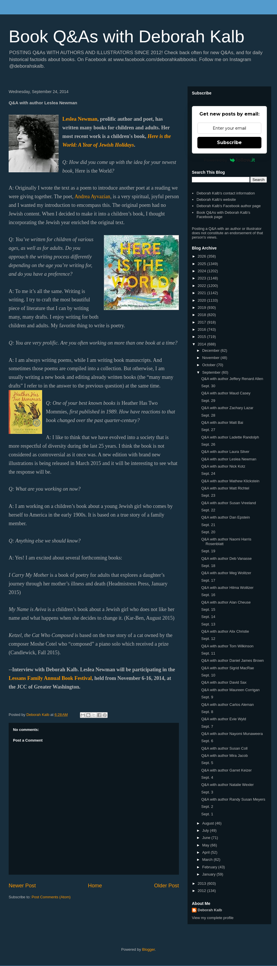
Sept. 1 (207, 814)
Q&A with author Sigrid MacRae (227, 668)
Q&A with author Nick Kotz (223, 466)
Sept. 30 (208, 386)
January (209, 874)
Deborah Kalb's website (216, 199)
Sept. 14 (208, 617)
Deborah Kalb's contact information (225, 193)
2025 (202, 264)
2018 (202, 315)
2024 (202, 271)
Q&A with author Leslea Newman (228, 459)
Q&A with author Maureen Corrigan (230, 690)
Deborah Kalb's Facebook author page (228, 206)
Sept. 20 (208, 532)
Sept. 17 (208, 580)
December (211, 350)
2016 (202, 329)
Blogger (148, 949)
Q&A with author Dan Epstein (225, 517)
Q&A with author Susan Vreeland (228, 503)
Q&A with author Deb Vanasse (226, 558)
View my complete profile (212, 918)
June (207, 837)
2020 (202, 300)
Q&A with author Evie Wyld (223, 719)
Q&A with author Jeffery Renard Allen (232, 379)
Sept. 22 (208, 510)
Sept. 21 (208, 525)
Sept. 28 (208, 415)
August (208, 823)
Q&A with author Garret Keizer (226, 770)
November (211, 358)
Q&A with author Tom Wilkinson (227, 646)
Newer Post (22, 886)
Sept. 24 (208, 473)
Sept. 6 (207, 741)
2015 (202, 336)
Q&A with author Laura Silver (225, 451)
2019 (202, 307)
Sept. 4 (207, 777)
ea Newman (84, 119)
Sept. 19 (208, 551)
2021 (202, 293)
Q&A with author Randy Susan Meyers (233, 799)
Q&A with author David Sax (223, 682)
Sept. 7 (207, 726)
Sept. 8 (207, 712)
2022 (202, 285)
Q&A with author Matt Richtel (225, 488)
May (206, 845)
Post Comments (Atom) (51, 897)
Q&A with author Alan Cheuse (225, 602)
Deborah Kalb (210, 910)
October (209, 365)
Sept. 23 (208, 495)
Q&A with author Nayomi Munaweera (232, 733)
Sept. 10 (208, 675)
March (208, 859)
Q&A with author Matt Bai (222, 422)
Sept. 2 (207, 806)
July (206, 830)
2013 (202, 883)
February (210, 867)
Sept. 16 (208, 595)
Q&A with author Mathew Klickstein (230, 481)
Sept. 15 (208, 609)
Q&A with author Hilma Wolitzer (227, 587)
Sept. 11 (208, 653)
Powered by (229, 160)
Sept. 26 (208, 444)
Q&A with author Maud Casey (225, 393)
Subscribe (229, 142)
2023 (202, 278)
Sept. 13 (208, 624)
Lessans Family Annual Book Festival (50, 678)
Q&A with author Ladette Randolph (230, 437)
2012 (202, 891)
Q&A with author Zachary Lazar (227, 408)
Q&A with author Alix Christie (225, 631)
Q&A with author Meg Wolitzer (226, 573)
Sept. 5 (207, 763)
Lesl (67, 119)
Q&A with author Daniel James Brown (232, 660)
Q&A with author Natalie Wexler (227, 784)
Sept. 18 (208, 566)
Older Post (166, 886)
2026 (202, 256)
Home (95, 886)
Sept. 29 (208, 400)
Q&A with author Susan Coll (224, 748)
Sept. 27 (208, 430)
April (206, 852)
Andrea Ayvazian (92, 196)
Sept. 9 (207, 697)
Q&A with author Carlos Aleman (227, 704)
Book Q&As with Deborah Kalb (126, 36)
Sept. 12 (208, 638)
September (212, 372)
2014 (202, 344)
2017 (202, 322)
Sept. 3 (207, 792)
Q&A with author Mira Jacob (224, 755)
